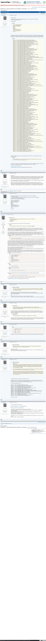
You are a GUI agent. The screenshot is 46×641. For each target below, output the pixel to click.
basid (3, 284)
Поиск (39, 7)
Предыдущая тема (4, 13)
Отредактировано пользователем (16, 167)
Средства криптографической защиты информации (13, 8)
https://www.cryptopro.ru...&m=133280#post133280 (18, 406)
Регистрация (22, 5)
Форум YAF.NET (34, 433)
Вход (19, 5)
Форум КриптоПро (3, 8)
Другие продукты (24, 8)
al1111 (3, 193)
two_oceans (4, 173)
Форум (33, 7)
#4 (6, 214)
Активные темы (36, 7)
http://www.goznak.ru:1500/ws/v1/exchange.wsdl (18, 270)
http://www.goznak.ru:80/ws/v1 (23, 275)
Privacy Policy (31, 433)
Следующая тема (43, 13)
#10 (10, 402)
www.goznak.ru (23, 272)
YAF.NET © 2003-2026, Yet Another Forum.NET (41, 433)
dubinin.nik (3, 15)
